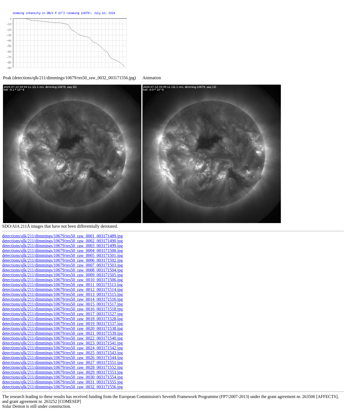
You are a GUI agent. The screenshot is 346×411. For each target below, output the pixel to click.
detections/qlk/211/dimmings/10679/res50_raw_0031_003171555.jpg (62, 382)
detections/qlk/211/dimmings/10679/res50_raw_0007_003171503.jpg (62, 265)
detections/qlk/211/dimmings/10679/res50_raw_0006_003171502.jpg (62, 260)
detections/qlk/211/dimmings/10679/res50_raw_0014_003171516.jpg (62, 299)
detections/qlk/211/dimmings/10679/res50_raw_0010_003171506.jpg (62, 279)
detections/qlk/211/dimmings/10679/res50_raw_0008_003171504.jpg (62, 270)
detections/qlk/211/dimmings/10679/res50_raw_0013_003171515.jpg (62, 294)
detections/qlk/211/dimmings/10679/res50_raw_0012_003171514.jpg (62, 289)
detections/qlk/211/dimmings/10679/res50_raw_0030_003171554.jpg (62, 377)
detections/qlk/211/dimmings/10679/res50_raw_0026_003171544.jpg (62, 357)
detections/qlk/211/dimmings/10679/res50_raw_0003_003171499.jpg (62, 245)
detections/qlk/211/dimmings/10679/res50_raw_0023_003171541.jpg (62, 343)
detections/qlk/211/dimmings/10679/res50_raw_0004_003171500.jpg (62, 250)
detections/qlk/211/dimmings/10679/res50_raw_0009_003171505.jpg (62, 275)
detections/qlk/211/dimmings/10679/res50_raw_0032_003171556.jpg (62, 387)
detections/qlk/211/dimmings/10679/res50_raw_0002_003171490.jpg (62, 240)
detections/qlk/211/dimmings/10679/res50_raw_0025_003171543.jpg (62, 352)
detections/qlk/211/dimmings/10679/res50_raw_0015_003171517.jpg (62, 304)
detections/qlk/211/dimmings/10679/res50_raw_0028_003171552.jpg (62, 367)
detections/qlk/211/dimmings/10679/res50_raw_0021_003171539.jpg (62, 333)
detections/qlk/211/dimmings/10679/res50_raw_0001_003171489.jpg (62, 236)
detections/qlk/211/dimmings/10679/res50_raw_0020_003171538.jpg (62, 328)
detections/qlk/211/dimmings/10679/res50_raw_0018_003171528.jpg (62, 318)
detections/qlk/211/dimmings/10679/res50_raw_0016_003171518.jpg (62, 309)
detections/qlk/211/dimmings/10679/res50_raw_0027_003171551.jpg (62, 362)
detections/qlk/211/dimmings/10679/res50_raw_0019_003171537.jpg (62, 323)
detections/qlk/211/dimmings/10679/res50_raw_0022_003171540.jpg (62, 338)
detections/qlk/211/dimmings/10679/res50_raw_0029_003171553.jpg (62, 372)
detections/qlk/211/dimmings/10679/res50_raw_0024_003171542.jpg (62, 348)
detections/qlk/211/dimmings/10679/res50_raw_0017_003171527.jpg (62, 313)
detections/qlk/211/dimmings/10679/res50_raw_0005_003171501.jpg (62, 255)
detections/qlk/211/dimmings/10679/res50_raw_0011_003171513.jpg (62, 284)
